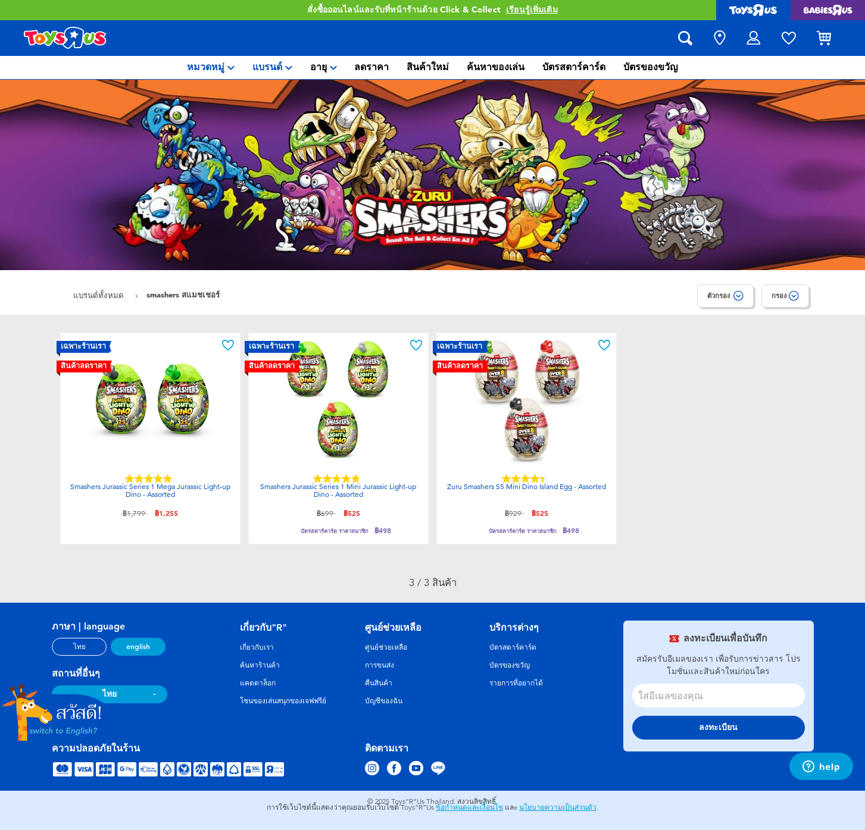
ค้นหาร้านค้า (260, 665)
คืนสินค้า (378, 683)
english (138, 647)
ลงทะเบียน (718, 727)
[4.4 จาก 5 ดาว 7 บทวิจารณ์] (527, 478)
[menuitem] (210, 67)
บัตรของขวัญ (509, 665)
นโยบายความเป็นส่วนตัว (558, 807)
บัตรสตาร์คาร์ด (512, 647)
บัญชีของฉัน (383, 701)
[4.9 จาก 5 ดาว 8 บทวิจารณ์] (338, 478)
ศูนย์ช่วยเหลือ (386, 647)
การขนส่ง (379, 665)
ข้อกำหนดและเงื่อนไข (469, 807)
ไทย (79, 647)
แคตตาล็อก (258, 683)
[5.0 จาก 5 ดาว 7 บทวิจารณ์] (150, 478)
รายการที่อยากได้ (516, 683)
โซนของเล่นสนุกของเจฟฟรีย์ (283, 701)
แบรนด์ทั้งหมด (99, 295)
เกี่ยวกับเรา (257, 647)
